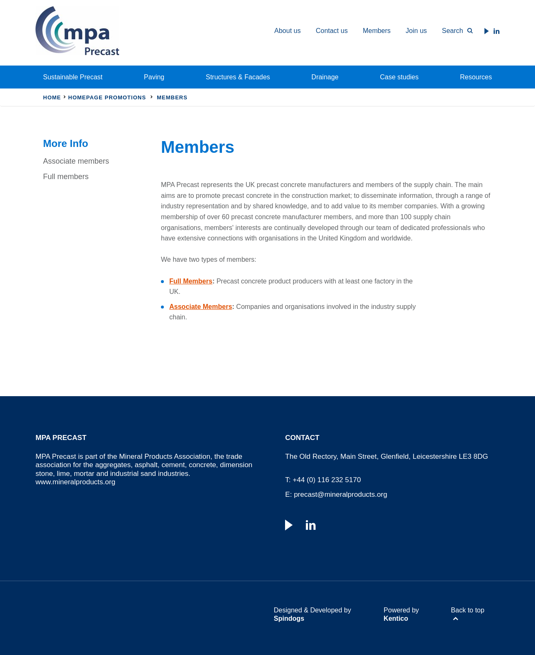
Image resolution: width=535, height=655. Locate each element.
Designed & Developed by (312, 614)
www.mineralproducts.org (75, 482)
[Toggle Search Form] (453, 30)
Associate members (76, 161)
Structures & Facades (238, 77)
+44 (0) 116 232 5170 (327, 480)
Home (52, 97)
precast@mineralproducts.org (340, 494)
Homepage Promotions (107, 97)
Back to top (467, 610)
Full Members (190, 281)
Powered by (401, 614)
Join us (416, 30)
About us (287, 30)
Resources (476, 77)
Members (377, 30)
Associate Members (200, 306)
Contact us (331, 30)
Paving (154, 77)
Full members (66, 176)
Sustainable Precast (72, 77)
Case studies (399, 77)
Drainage (325, 77)
